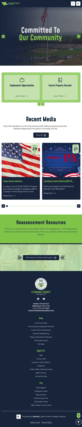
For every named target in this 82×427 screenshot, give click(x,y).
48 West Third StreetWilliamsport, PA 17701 (41, 305)
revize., (36, 417)
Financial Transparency (41, 334)
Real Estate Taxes (41, 341)
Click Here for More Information (41, 257)
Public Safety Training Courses (41, 369)
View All (41, 135)
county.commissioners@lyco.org (41, 310)
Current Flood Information (41, 330)
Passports (41, 366)
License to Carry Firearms (41, 362)
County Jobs (41, 359)
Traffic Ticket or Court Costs (41, 405)
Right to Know (41, 373)
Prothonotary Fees (41, 398)
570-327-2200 (43, 308)
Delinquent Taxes (41, 391)
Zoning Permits (41, 376)
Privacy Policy (47, 422)
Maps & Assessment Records (41, 337)
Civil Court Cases (41, 323)
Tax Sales (41, 344)
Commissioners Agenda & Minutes (41, 326)
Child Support (41, 388)
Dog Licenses (41, 395)
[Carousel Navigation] (41, 104)
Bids (41, 355)
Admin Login (35, 422)
